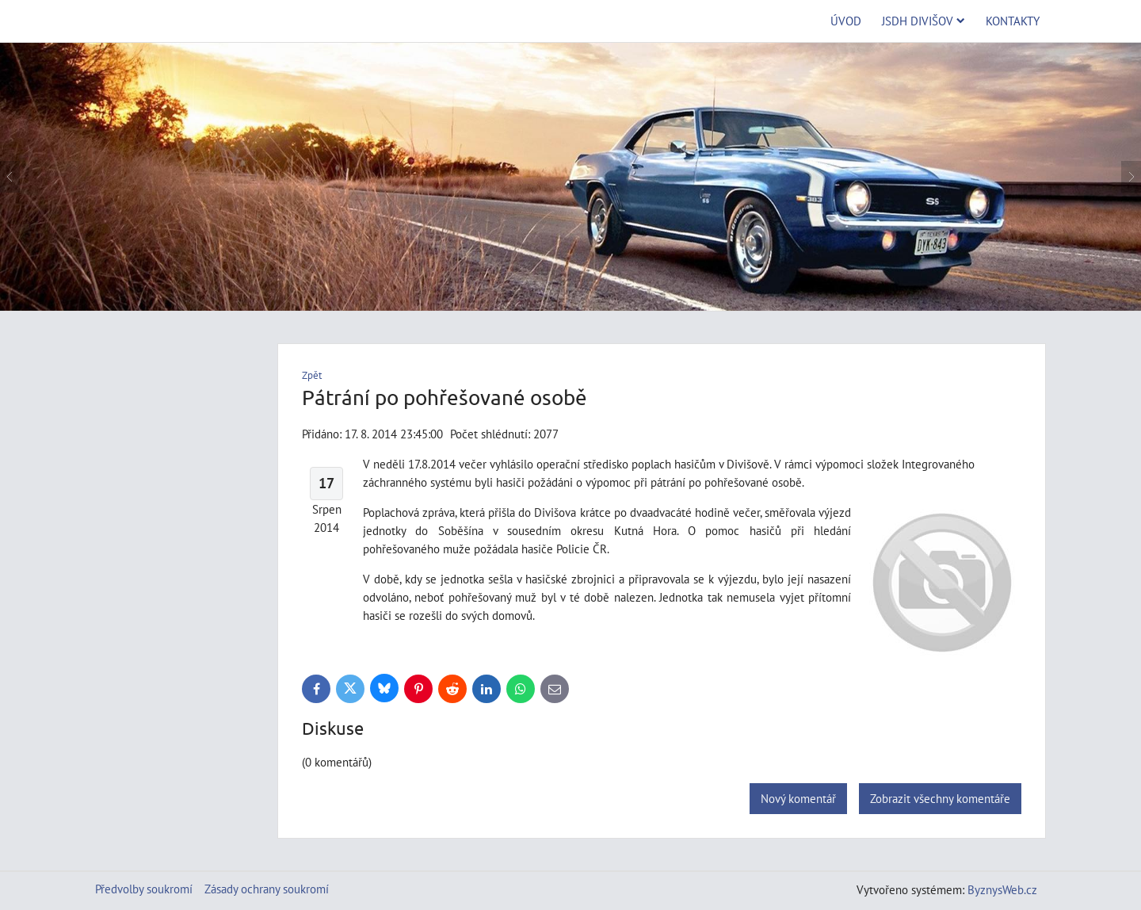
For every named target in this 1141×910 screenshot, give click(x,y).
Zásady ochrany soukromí (266, 889)
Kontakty (1013, 21)
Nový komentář (798, 798)
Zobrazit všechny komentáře (940, 798)
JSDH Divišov (923, 21)
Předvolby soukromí (144, 889)
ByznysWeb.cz (1002, 889)
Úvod (845, 21)
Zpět (312, 375)
